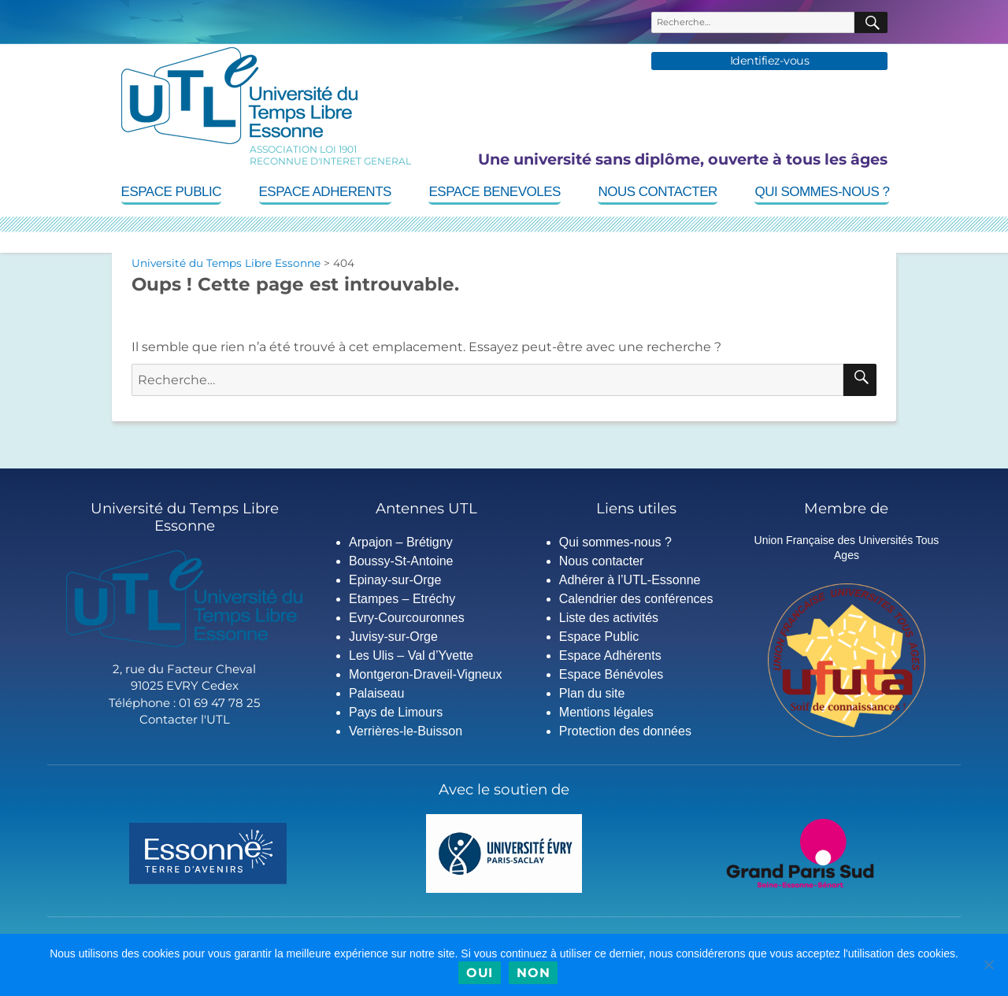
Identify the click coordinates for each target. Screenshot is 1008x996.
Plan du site (592, 693)
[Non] (988, 964)
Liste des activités (608, 617)
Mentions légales (606, 712)
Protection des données (625, 731)
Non (533, 972)
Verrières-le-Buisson (405, 731)
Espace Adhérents (610, 655)
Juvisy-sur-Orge (393, 636)
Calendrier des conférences (636, 598)
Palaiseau (376, 693)
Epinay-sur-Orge (395, 580)
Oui (479, 972)
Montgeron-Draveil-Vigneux (425, 674)
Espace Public (171, 191)
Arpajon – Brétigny (401, 542)
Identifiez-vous (770, 61)
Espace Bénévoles (611, 674)
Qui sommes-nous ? (821, 191)
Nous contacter (657, 191)
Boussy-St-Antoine (401, 561)
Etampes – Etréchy (402, 598)
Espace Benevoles (494, 191)
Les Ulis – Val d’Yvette (411, 655)
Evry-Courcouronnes (407, 617)
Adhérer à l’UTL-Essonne (630, 580)
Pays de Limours (396, 712)
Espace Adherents (325, 191)
